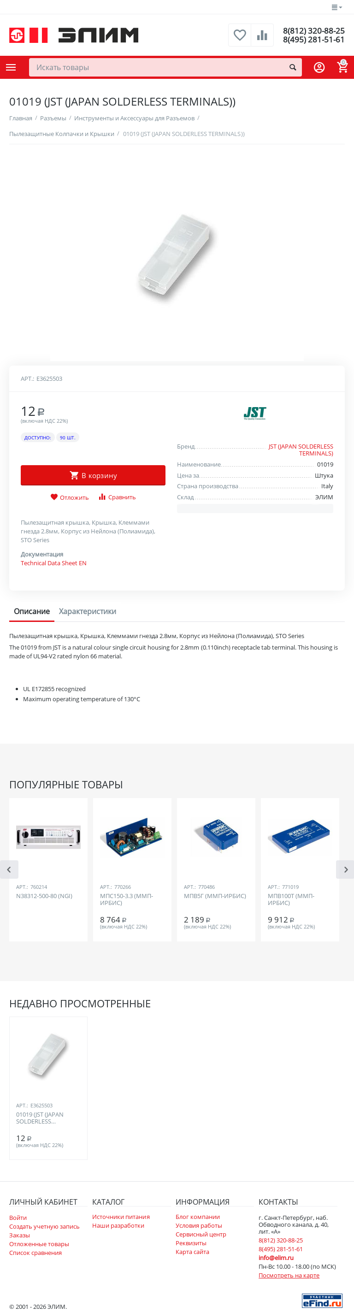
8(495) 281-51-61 (313, 39)
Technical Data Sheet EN (54, 563)
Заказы (19, 1235)
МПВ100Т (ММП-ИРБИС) (291, 900)
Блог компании (198, 1216)
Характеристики (87, 611)
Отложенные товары (39, 1244)
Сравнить (117, 496)
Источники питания (120, 1216)
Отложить (69, 497)
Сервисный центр (201, 1234)
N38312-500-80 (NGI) (44, 896)
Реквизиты (191, 1243)
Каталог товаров (11, 67)
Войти (18, 1217)
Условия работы (199, 1225)
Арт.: (27, 378)
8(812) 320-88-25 (313, 30)
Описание (32, 611)
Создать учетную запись (44, 1226)
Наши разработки (118, 1225)
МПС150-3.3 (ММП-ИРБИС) (126, 900)
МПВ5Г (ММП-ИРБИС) (215, 896)
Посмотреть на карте (289, 1275)
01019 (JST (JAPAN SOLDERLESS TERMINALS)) (40, 1118)
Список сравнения (35, 1252)
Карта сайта (192, 1252)
